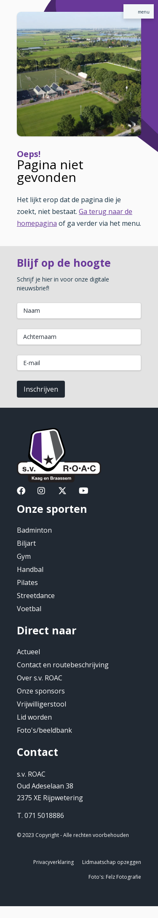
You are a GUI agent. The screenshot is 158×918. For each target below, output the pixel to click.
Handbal (30, 569)
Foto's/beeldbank (44, 730)
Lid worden (34, 717)
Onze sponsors (41, 691)
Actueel (28, 651)
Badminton (34, 530)
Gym (24, 556)
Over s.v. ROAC (39, 677)
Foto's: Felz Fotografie (114, 876)
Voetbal (29, 608)
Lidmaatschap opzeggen (111, 862)
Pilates (27, 582)
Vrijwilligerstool (41, 704)
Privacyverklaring (53, 862)
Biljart (26, 543)
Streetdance (36, 595)
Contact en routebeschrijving (63, 664)
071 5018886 (44, 815)
